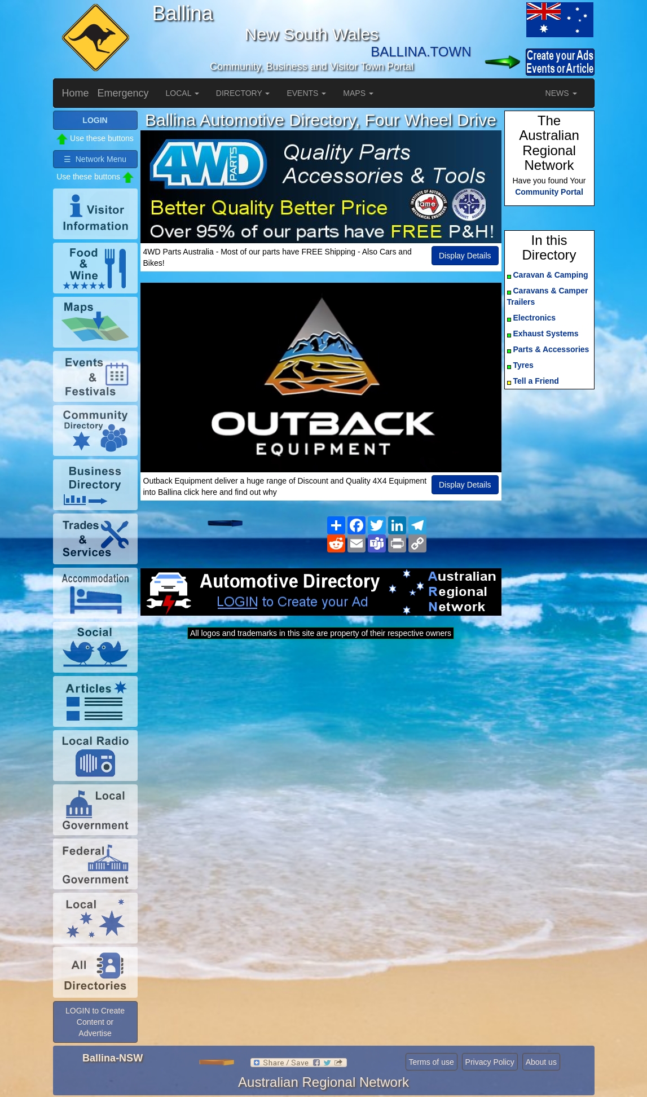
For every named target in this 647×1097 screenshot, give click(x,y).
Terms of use (431, 1062)
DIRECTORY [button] (243, 93)
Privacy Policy (489, 1062)
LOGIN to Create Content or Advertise (95, 1022)
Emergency (123, 93)
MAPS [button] (358, 93)
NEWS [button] (561, 93)
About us (541, 1062)
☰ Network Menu (95, 159)
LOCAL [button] (182, 93)
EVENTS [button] (306, 93)
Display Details (465, 255)
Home (75, 93)
